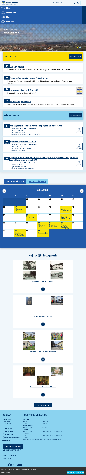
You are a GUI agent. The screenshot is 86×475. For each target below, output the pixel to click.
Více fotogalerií (42, 327)
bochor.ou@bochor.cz (12, 360)
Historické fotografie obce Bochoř (22, 277)
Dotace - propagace (9, 377)
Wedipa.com (7, 462)
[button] (77, 47)
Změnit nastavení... (6, 472)
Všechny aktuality (74, 56)
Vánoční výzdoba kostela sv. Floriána (63, 311)
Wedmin (38, 462)
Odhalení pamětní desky (63, 277)
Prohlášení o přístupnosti (37, 461)
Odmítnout (70, 472)
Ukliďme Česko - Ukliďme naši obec (23, 311)
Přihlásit (8, 399)
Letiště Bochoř (7, 380)
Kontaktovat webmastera (23, 461)
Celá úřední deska (75, 114)
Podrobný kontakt (12, 369)
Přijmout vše (80, 472)
